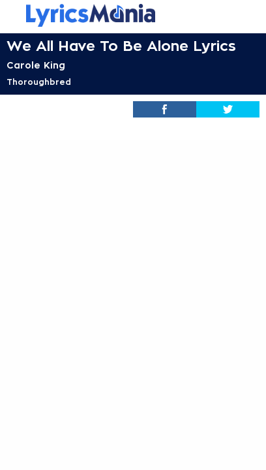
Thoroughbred (39, 82)
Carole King (36, 65)
